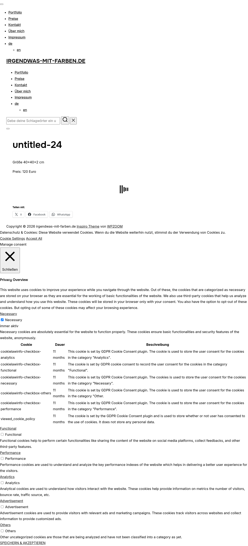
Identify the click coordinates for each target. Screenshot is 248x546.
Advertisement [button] (11, 501)
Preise (13, 19)
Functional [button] (8, 428)
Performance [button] (10, 453)
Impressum (16, 37)
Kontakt (14, 25)
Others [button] (5, 525)
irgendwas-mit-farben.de (45, 61)
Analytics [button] (7, 477)
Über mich (16, 31)
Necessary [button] (8, 314)
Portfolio (15, 12)
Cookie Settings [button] (12, 238)
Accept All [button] (34, 238)
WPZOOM (115, 226)
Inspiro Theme (88, 226)
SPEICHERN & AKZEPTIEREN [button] (22, 543)
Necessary (13, 320)
